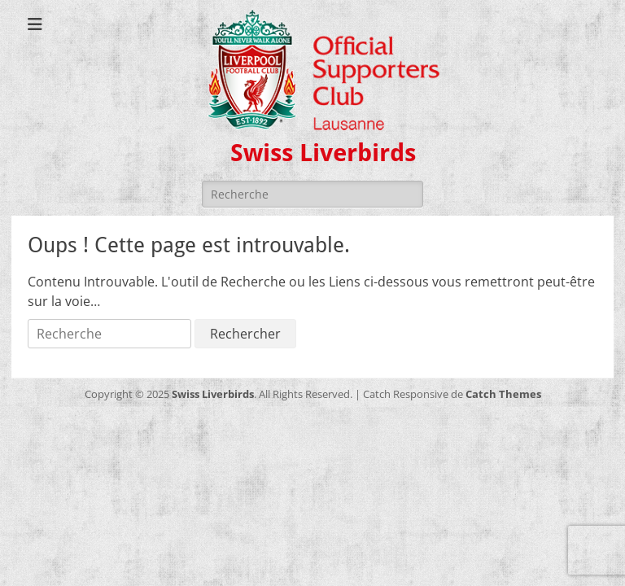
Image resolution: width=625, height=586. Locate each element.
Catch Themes (503, 394)
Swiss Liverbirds (323, 152)
